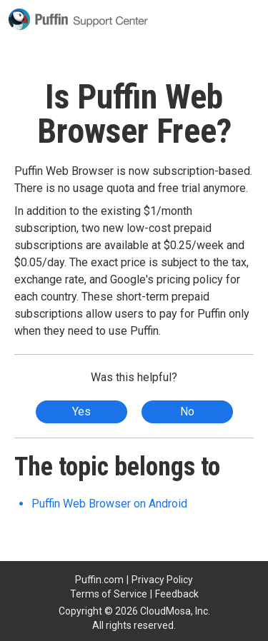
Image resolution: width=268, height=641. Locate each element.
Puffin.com (99, 579)
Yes (81, 411)
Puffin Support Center (78, 19)
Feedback (177, 594)
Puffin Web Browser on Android (109, 503)
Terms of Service (108, 594)
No (187, 411)
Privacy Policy (162, 579)
